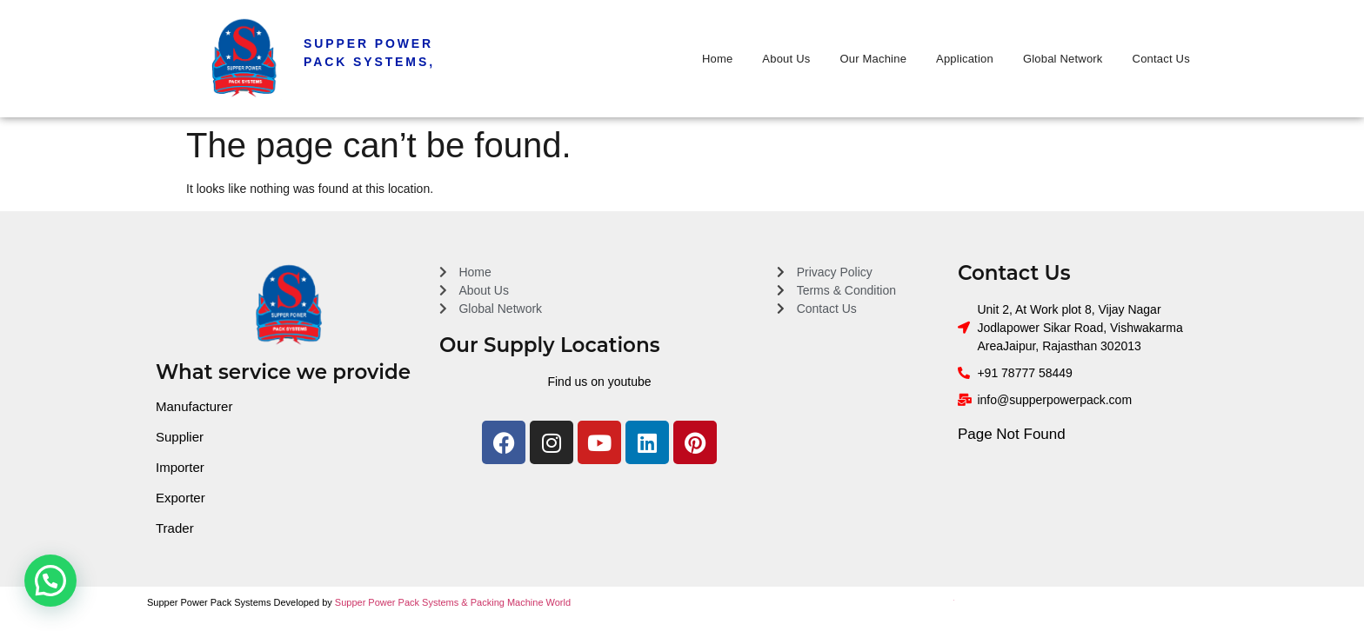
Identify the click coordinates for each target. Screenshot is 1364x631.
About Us (786, 58)
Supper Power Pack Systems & (403, 602)
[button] (50, 581)
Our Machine (872, 58)
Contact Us (1161, 58)
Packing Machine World (521, 602)
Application (964, 58)
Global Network (1063, 58)
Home (717, 58)
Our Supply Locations (549, 345)
